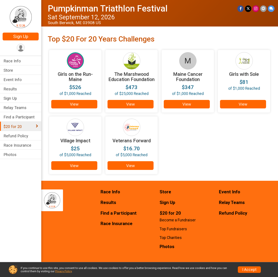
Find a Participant (19, 117)
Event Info (12, 79)
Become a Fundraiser (178, 220)
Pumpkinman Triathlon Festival (107, 8)
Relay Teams (14, 107)
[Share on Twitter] (248, 8)
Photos (10, 154)
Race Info (12, 61)
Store (8, 70)
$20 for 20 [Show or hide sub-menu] (12, 126)
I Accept (249, 269)
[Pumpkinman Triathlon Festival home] (20, 16)
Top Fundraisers (173, 229)
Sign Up (20, 36)
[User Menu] (21, 48)
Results (10, 89)
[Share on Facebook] (240, 8)
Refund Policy (15, 136)
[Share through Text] (271, 8)
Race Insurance (17, 145)
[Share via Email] (263, 8)
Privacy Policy (63, 271)
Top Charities (171, 238)
